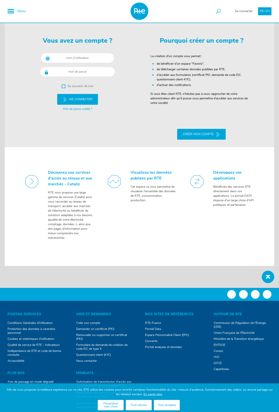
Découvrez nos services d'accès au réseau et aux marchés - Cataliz (70, 178)
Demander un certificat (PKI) (95, 328)
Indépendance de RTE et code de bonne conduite (34, 352)
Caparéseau (221, 368)
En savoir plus (152, 394)
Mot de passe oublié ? (77, 108)
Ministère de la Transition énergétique (239, 338)
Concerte (151, 340)
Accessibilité (16, 360)
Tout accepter (167, 405)
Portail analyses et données (163, 346)
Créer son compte (88, 322)
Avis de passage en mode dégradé (31, 381)
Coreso (218, 350)
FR (262, 11)
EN (268, 11)
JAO (216, 356)
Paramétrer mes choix (110, 405)
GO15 (218, 362)
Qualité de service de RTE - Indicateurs (34, 344)
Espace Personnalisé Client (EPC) (167, 334)
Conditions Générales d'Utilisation (30, 322)
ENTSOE (219, 344)
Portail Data (153, 328)
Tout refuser (139, 405)
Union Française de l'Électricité (234, 332)
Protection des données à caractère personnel (31, 330)
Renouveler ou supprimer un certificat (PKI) (101, 336)
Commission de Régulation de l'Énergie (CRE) (240, 324)
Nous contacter (86, 360)
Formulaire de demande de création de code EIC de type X (102, 346)
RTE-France (153, 322)
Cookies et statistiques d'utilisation (31, 338)
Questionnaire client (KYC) (93, 354)
